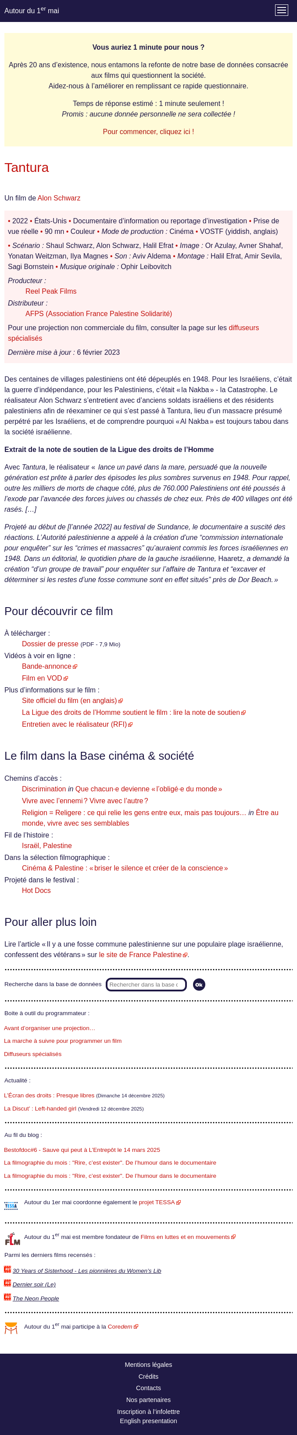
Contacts (148, 1387)
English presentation (148, 1420)
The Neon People (36, 1298)
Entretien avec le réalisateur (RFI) (74, 724)
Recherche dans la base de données (52, 984)
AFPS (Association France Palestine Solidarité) (98, 313)
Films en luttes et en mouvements (185, 1237)
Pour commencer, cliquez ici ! (148, 131)
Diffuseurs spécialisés (32, 1054)
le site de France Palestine (140, 954)
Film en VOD (42, 678)
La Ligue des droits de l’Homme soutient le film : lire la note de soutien (131, 712)
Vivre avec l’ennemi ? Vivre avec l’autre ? (85, 801)
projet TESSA (157, 1202)
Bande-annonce (47, 666)
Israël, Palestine (47, 845)
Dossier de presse (50, 644)
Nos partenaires (148, 1399)
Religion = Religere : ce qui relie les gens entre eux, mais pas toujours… (134, 812)
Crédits (149, 1376)
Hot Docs (36, 890)
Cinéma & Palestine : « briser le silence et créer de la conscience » (125, 868)
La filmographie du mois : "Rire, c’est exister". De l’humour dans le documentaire (110, 1162)
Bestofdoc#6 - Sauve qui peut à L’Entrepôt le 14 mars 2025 (82, 1150)
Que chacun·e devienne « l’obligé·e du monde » (148, 789)
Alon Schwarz (59, 198)
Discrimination (44, 789)
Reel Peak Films (50, 291)
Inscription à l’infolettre (148, 1411)
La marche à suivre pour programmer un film (63, 1041)
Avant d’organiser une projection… (49, 1028)
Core (120, 1326)
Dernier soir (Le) (34, 1284)
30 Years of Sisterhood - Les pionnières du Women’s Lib (87, 1270)
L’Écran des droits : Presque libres (49, 1095)
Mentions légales (148, 1364)
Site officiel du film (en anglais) (69, 700)
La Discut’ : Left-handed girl (40, 1108)
